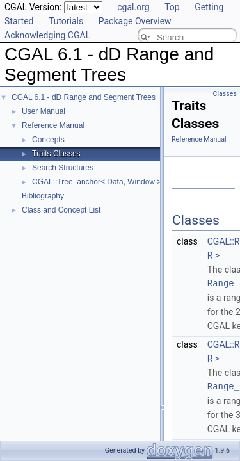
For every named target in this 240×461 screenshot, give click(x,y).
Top (172, 7)
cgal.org (133, 7)
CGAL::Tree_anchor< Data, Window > (96, 181)
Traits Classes (56, 153)
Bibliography (43, 195)
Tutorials (66, 21)
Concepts (48, 139)
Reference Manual (53, 125)
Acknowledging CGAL (47, 35)
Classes (225, 94)
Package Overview (135, 21)
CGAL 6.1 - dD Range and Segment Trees (84, 97)
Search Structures (62, 167)
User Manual (43, 111)
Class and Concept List (61, 210)
